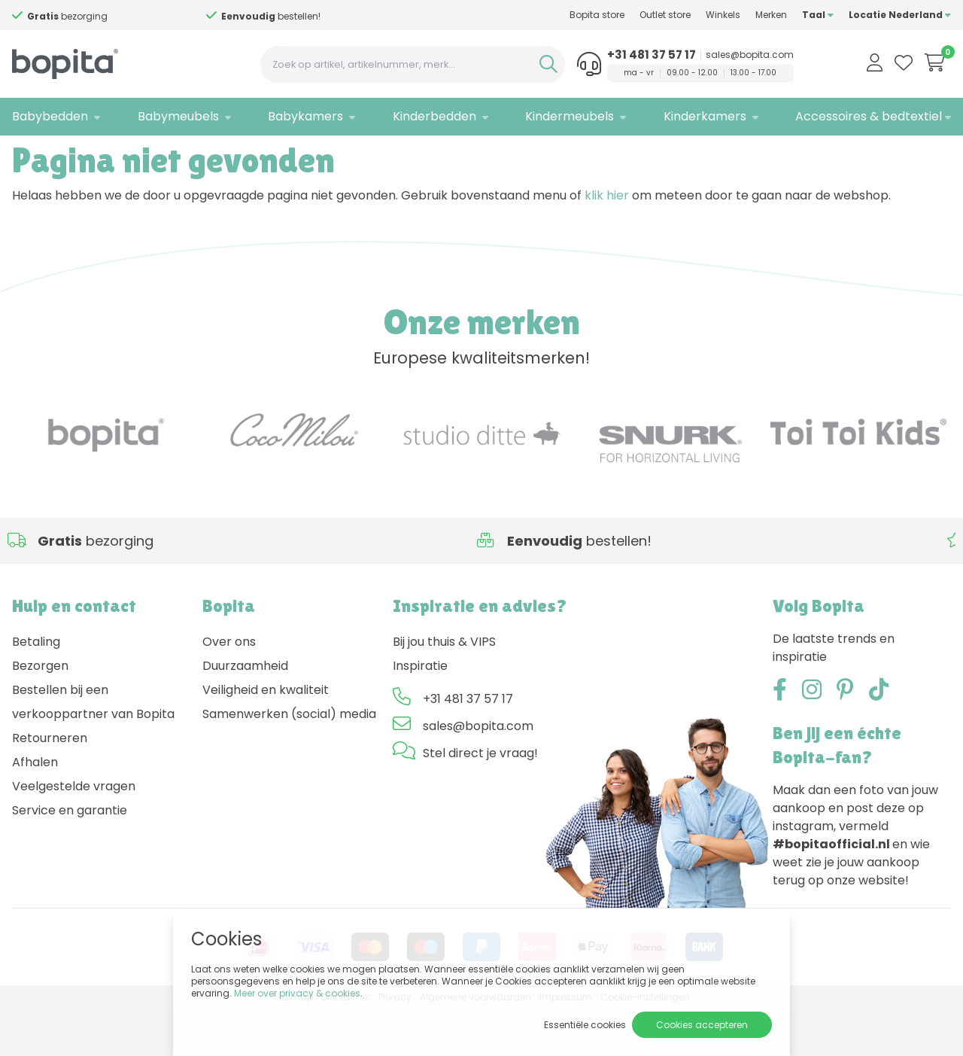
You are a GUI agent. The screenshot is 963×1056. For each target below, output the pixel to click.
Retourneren (49, 785)
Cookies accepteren (702, 1024)
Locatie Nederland (900, 14)
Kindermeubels (569, 116)
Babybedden (50, 116)
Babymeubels (178, 116)
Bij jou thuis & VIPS (444, 689)
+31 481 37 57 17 (651, 55)
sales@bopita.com (750, 55)
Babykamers (305, 116)
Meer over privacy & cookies (297, 993)
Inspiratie (420, 713)
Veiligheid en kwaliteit (265, 737)
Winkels (723, 14)
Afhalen (35, 809)
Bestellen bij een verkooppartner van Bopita (93, 749)
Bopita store (597, 14)
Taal (818, 14)
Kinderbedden (434, 116)
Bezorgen (40, 713)
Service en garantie (69, 857)
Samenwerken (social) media (289, 761)
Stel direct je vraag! (480, 800)
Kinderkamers (705, 116)
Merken (771, 14)
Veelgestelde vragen (73, 833)
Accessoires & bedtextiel (868, 116)
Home (27, 154)
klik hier (607, 242)
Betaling (36, 689)
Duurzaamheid (245, 713)
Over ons (229, 689)
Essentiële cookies (585, 1024)
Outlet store (665, 14)
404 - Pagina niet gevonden (124, 154)
